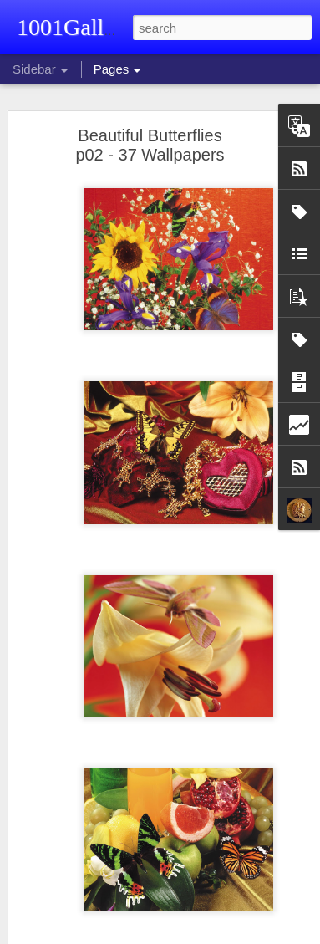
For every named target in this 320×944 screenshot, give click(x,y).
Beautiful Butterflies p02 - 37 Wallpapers (149, 145)
